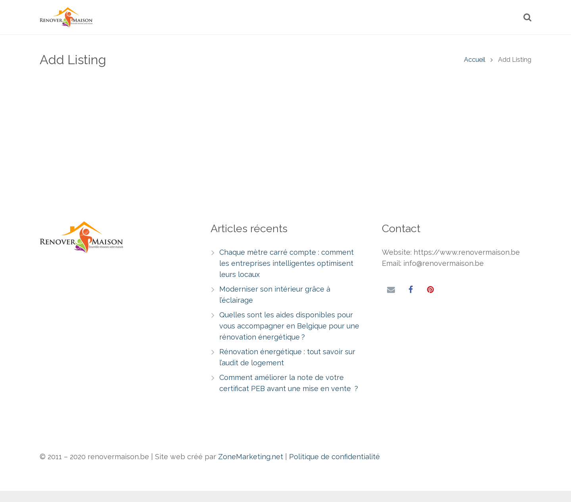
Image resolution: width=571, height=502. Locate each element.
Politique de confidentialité (334, 456)
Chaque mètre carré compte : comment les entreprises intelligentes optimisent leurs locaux (286, 263)
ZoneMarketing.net (250, 456)
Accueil (474, 72)
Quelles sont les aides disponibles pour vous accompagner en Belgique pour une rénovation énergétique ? (289, 326)
